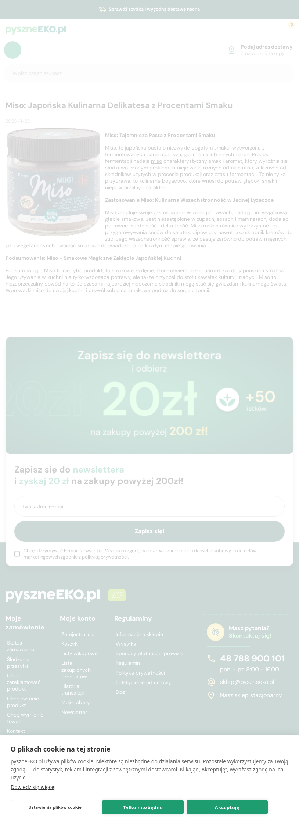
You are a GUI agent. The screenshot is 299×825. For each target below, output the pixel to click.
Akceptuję (227, 807)
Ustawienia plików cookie (55, 807)
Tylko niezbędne (143, 807)
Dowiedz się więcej (33, 786)
